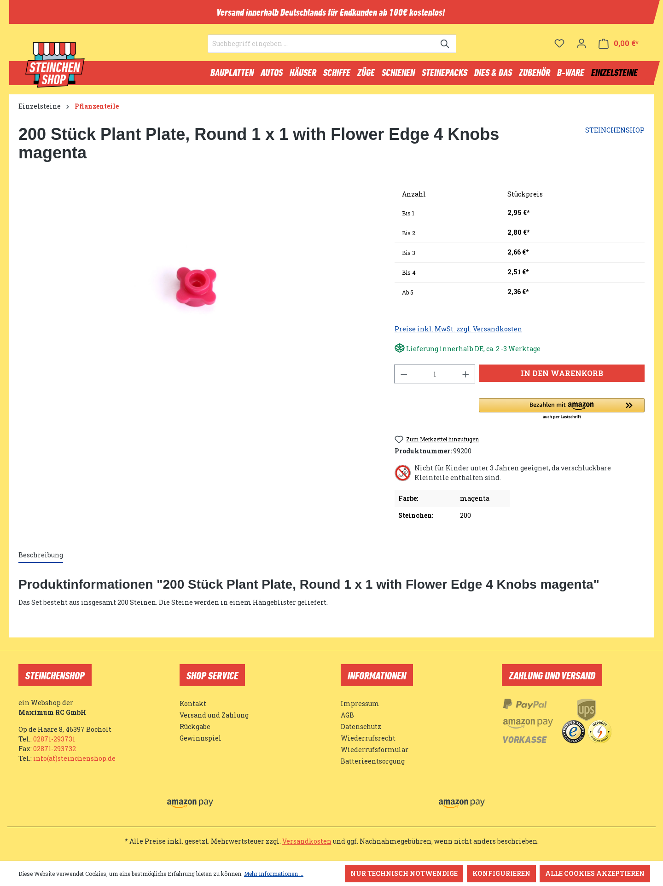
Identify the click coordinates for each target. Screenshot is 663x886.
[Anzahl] (435, 378)
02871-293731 (54, 739)
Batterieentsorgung (373, 761)
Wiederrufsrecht (368, 738)
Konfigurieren (501, 873)
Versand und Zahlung (214, 715)
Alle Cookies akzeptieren (595, 873)
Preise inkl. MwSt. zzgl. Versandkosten (458, 333)
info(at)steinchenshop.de (74, 758)
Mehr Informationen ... (273, 873)
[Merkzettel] (559, 48)
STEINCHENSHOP (615, 134)
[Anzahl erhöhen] (466, 378)
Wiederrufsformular (374, 749)
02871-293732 (54, 748)
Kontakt (193, 703)
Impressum (360, 703)
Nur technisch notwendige (404, 873)
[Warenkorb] (619, 48)
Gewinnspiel (200, 738)
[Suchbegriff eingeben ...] (321, 49)
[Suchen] (445, 49)
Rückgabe (195, 726)
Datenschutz (361, 726)
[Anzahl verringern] (403, 378)
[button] (562, 413)
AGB (347, 715)
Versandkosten (307, 841)
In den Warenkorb (562, 377)
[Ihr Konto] (581, 48)
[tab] (40, 559)
